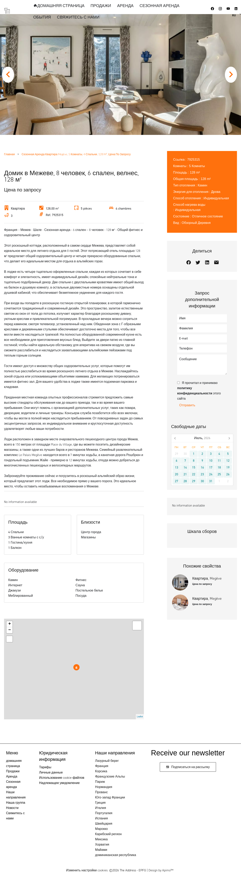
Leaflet (140, 716)
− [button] (9, 630)
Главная (9, 154)
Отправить (187, 405)
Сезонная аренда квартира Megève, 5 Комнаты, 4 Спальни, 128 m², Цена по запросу (76, 154)
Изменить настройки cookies (87, 870)
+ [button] (9, 624)
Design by (161, 870)
